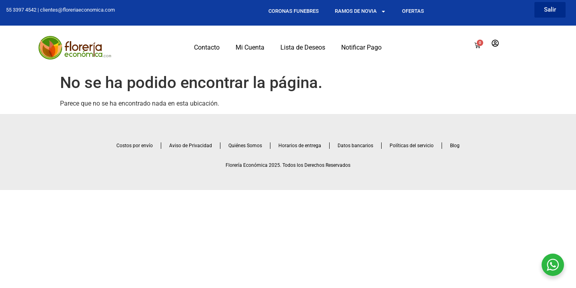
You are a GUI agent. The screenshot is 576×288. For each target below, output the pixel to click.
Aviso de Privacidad (190, 145)
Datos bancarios (355, 145)
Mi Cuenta (250, 47)
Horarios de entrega (299, 145)
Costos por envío (134, 145)
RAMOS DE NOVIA (360, 11)
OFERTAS (413, 11)
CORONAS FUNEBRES (293, 11)
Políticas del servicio (412, 145)
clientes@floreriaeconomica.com (77, 10)
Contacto (207, 47)
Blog (455, 145)
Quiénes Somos (245, 145)
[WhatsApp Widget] (553, 265)
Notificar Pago (361, 47)
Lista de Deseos (302, 47)
